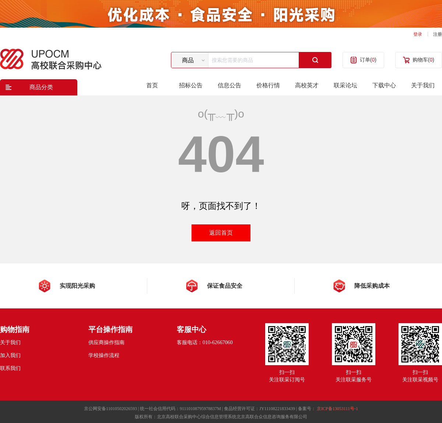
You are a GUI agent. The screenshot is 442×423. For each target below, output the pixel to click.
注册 (437, 34)
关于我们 (423, 85)
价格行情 (268, 85)
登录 (417, 34)
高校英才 (307, 85)
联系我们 (10, 368)
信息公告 (229, 85)
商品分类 (41, 87)
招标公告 (191, 85)
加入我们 (10, 355)
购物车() (423, 60)
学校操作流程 (103, 355)
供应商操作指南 (106, 342)
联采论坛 (345, 85)
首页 (152, 85)
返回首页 (221, 233)
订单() (368, 60)
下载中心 (384, 85)
